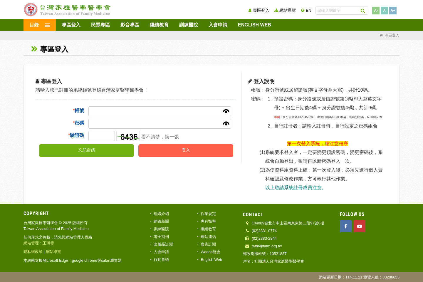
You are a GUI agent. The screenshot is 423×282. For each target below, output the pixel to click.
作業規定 (208, 214)
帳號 (78, 110)
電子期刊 (161, 236)
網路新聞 (161, 221)
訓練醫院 (188, 24)
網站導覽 (287, 10)
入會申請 (218, 24)
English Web (254, 24)
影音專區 (129, 24)
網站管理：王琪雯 (39, 243)
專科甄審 (208, 221)
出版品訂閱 (163, 244)
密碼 (78, 122)
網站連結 (208, 236)
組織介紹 (161, 214)
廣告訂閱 (208, 244)
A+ (393, 11)
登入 (186, 150)
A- (376, 11)
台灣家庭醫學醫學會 (68, 9)
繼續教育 (159, 24)
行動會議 (161, 259)
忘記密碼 (86, 150)
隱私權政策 (33, 251)
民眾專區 (100, 24)
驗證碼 (76, 135)
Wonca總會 (210, 252)
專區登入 (261, 10)
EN (308, 10)
